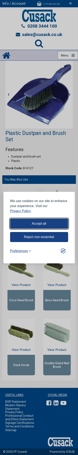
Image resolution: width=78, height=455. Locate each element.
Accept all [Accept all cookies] (39, 223)
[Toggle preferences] (20, 251)
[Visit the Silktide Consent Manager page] (63, 251)
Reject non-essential (39, 237)
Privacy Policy (20, 211)
